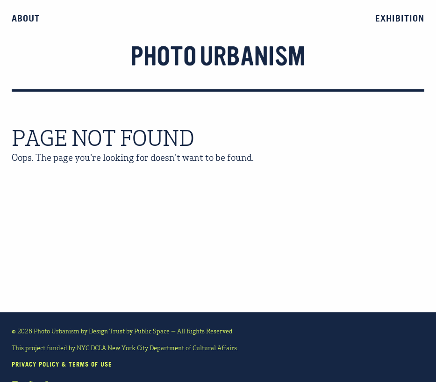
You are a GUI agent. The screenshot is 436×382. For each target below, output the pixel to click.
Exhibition (399, 18)
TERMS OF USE (90, 364)
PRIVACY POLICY (35, 364)
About (26, 18)
